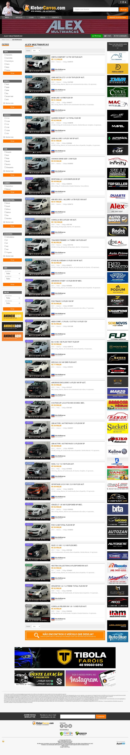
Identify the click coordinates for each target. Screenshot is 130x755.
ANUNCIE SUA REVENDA (118, 17)
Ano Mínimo (8, 271)
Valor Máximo (8, 300)
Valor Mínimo (8, 295)
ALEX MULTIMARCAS (12, 36)
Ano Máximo (8, 276)
